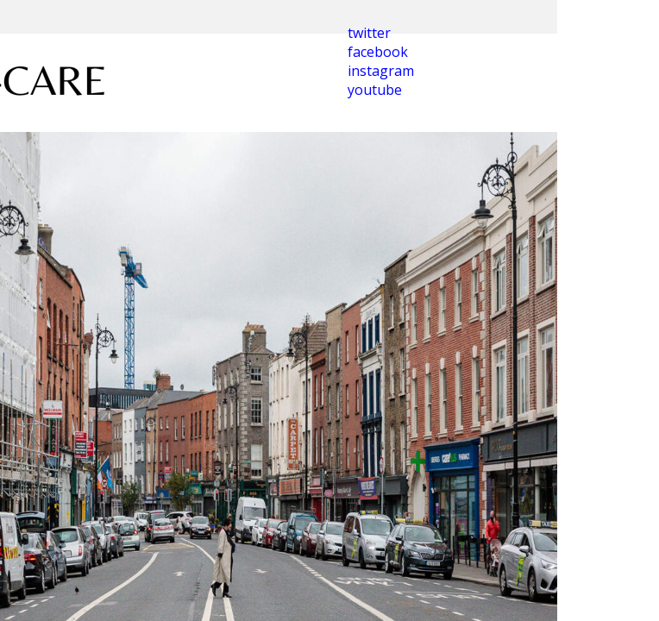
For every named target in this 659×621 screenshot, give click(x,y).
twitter (369, 32)
